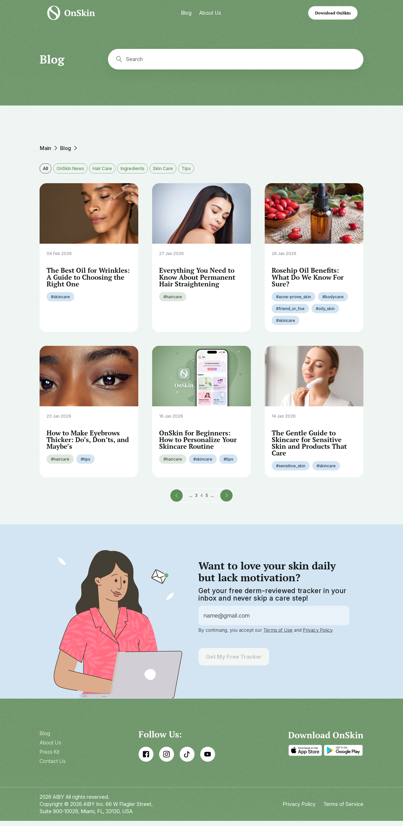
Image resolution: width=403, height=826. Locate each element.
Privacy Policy (317, 635)
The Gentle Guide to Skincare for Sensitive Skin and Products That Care (310, 447)
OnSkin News (71, 168)
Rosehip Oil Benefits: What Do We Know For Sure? (309, 280)
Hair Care (105, 168)
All (45, 168)
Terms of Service (343, 809)
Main (45, 148)
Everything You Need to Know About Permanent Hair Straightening (199, 280)
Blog (186, 13)
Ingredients (137, 168)
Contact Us (53, 766)
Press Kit (49, 757)
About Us (210, 13)
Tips (193, 168)
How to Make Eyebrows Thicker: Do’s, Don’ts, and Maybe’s (85, 443)
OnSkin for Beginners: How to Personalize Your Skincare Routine (200, 443)
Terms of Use (277, 635)
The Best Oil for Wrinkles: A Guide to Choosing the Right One (86, 280)
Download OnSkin (333, 13)
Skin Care (168, 168)
